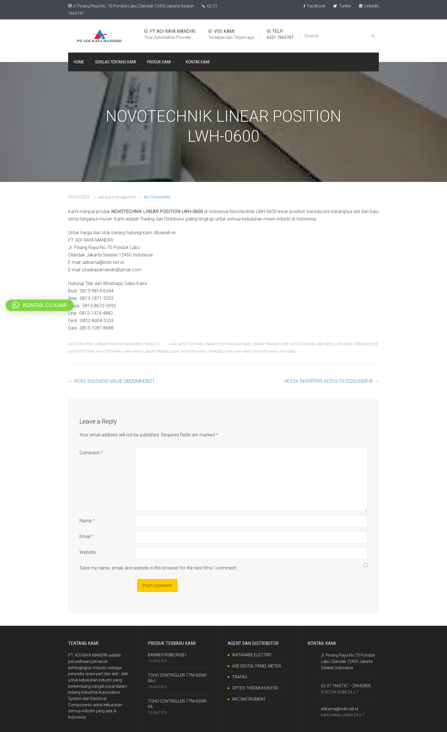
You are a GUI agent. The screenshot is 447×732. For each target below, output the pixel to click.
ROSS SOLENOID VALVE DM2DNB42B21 (114, 381)
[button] (40, 305)
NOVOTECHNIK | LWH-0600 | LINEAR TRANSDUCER (137, 351)
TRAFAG (239, 677)
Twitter (342, 6)
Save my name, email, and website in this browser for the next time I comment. (158, 568)
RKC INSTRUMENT (249, 699)
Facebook (314, 6)
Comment (91, 453)
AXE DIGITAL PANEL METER (256, 666)
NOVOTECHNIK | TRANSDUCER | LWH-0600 (216, 351)
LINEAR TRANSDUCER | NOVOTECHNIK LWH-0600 (292, 344)
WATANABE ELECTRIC (252, 655)
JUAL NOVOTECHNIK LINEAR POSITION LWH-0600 (209, 344)
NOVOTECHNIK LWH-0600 (274, 351)
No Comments (157, 197)
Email (87, 536)
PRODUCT (151, 344)
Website (88, 552)
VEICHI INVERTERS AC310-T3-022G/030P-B (328, 381)
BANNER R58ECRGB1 (167, 655)
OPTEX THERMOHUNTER (255, 688)
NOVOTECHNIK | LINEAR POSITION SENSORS (104, 344)
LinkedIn (369, 6)
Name (87, 521)
